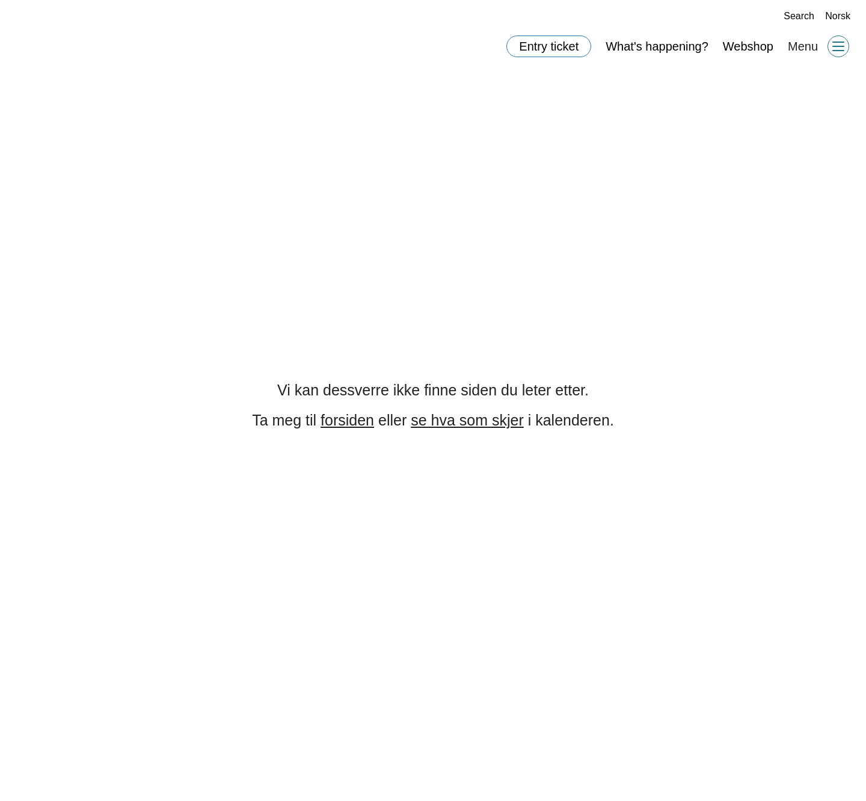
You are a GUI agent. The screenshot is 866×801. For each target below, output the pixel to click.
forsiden (350, 420)
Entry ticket (549, 46)
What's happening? (658, 46)
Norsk (837, 16)
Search (795, 16)
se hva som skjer (468, 420)
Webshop (748, 46)
